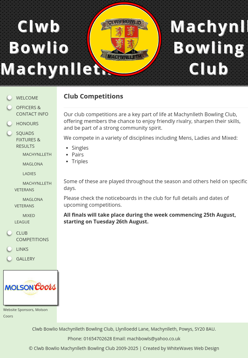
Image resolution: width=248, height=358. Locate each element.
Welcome (27, 98)
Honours (27, 123)
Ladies (29, 173)
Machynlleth (37, 154)
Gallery (25, 259)
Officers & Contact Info (32, 110)
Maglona (33, 164)
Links (22, 249)
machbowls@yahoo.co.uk (153, 338)
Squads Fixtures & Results (28, 139)
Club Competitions (32, 236)
